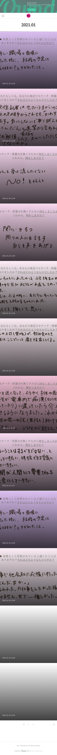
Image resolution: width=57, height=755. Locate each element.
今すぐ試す (32, 9)
